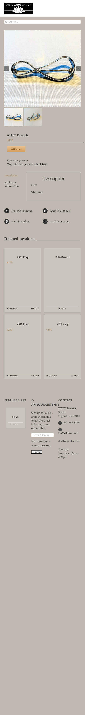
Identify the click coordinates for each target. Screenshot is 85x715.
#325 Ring (22, 257)
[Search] (6, 22)
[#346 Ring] (22, 317)
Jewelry (23, 160)
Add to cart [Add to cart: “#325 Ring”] (13, 308)
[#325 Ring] (22, 250)
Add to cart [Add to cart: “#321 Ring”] (52, 375)
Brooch (18, 164)
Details (36, 308)
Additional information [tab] (11, 184)
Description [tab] (11, 175)
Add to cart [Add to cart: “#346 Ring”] (13, 375)
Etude (15, 417)
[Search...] (42, 22)
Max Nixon (40, 164)
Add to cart (16, 149)
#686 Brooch (62, 257)
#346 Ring (22, 324)
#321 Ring (62, 324)
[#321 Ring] (62, 317)
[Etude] (15, 410)
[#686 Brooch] (62, 250)
